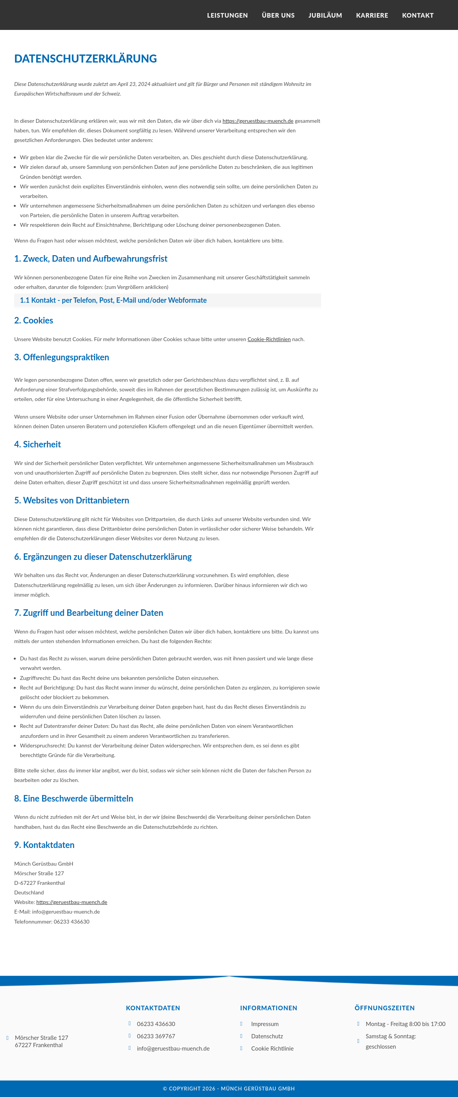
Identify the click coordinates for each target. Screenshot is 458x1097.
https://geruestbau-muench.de (257, 120)
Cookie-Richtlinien (269, 339)
